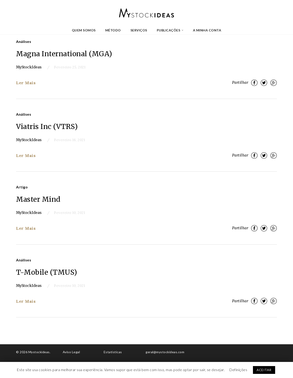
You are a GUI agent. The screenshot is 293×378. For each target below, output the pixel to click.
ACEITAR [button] (264, 370)
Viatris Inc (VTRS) (47, 126)
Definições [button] (238, 369)
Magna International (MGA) (64, 53)
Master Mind (38, 199)
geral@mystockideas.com (165, 352)
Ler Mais (25, 82)
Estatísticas (113, 352)
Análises (23, 41)
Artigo (22, 187)
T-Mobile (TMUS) (46, 272)
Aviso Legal (71, 352)
